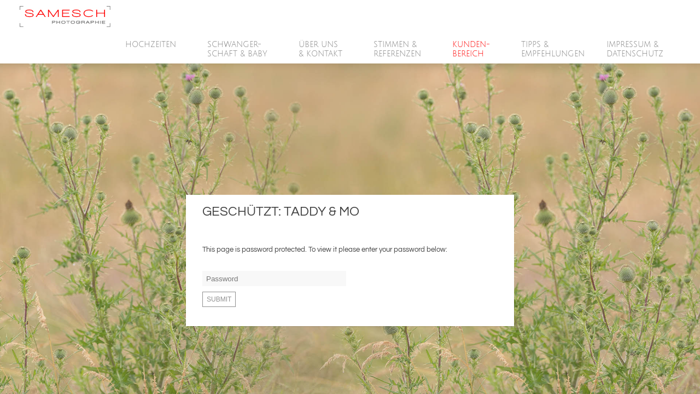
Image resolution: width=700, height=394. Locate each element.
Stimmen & (398, 49)
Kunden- (471, 49)
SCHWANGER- (237, 49)
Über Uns (321, 49)
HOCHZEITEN (151, 45)
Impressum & (635, 49)
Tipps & (553, 49)
